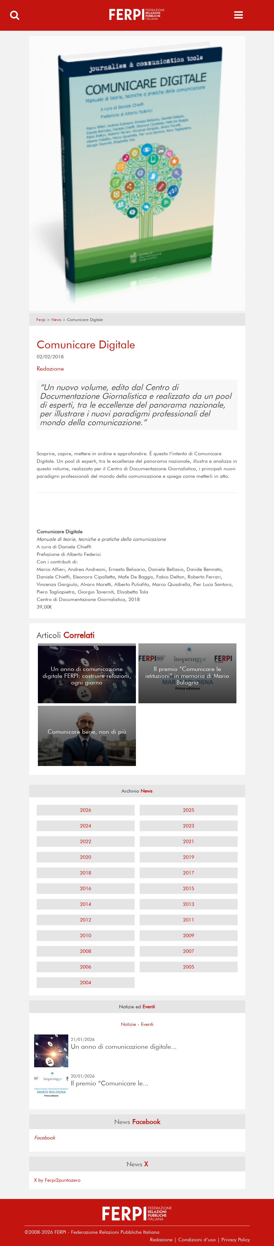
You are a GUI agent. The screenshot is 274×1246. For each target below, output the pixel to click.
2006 (85, 967)
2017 (188, 873)
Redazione (161, 1240)
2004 (85, 982)
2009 (188, 935)
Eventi (147, 1024)
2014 (85, 904)
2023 (188, 826)
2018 (85, 873)
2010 (85, 935)
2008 (85, 951)
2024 (85, 826)
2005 (188, 967)
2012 (85, 920)
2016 (85, 888)
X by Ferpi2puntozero (57, 1180)
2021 (188, 841)
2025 (188, 810)
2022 (85, 841)
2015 (188, 888)
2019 (188, 857)
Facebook (44, 1138)
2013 (188, 904)
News (56, 319)
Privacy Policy (235, 1240)
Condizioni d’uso (197, 1240)
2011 (188, 920)
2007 (188, 951)
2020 (85, 857)
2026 (85, 810)
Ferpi (40, 319)
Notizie (128, 1024)
